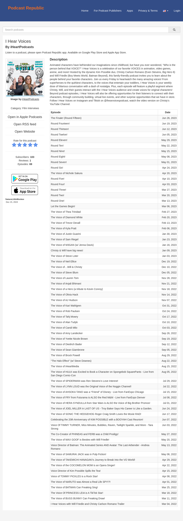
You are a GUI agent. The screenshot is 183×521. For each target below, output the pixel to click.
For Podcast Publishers (108, 10)
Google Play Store (92, 52)
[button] (165, 10)
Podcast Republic (26, 8)
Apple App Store (117, 52)
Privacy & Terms (148, 10)
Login (177, 10)
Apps (130, 10)
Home (84, 10)
